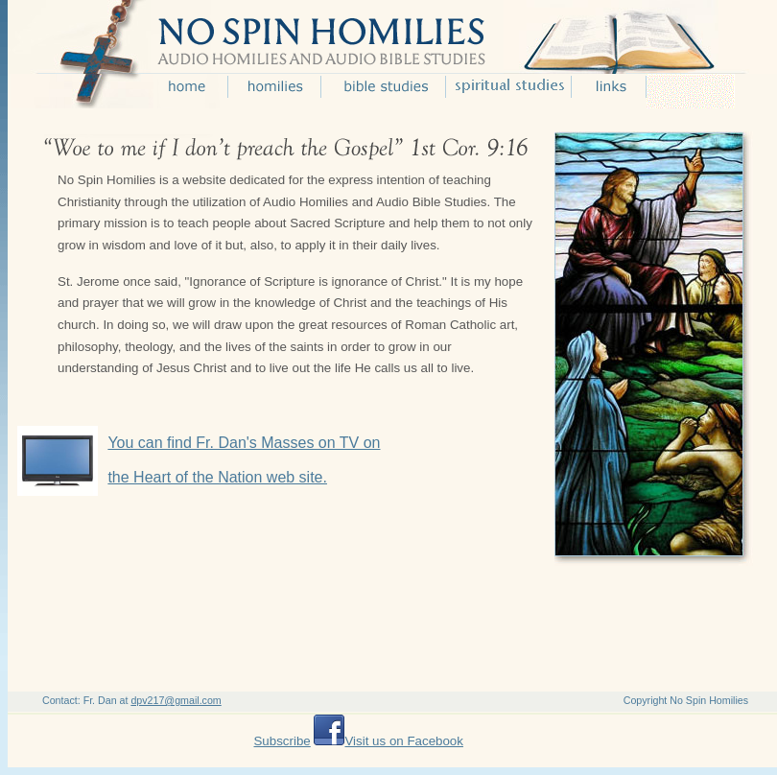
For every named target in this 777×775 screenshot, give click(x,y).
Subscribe (281, 741)
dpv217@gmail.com (175, 700)
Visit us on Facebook (403, 741)
